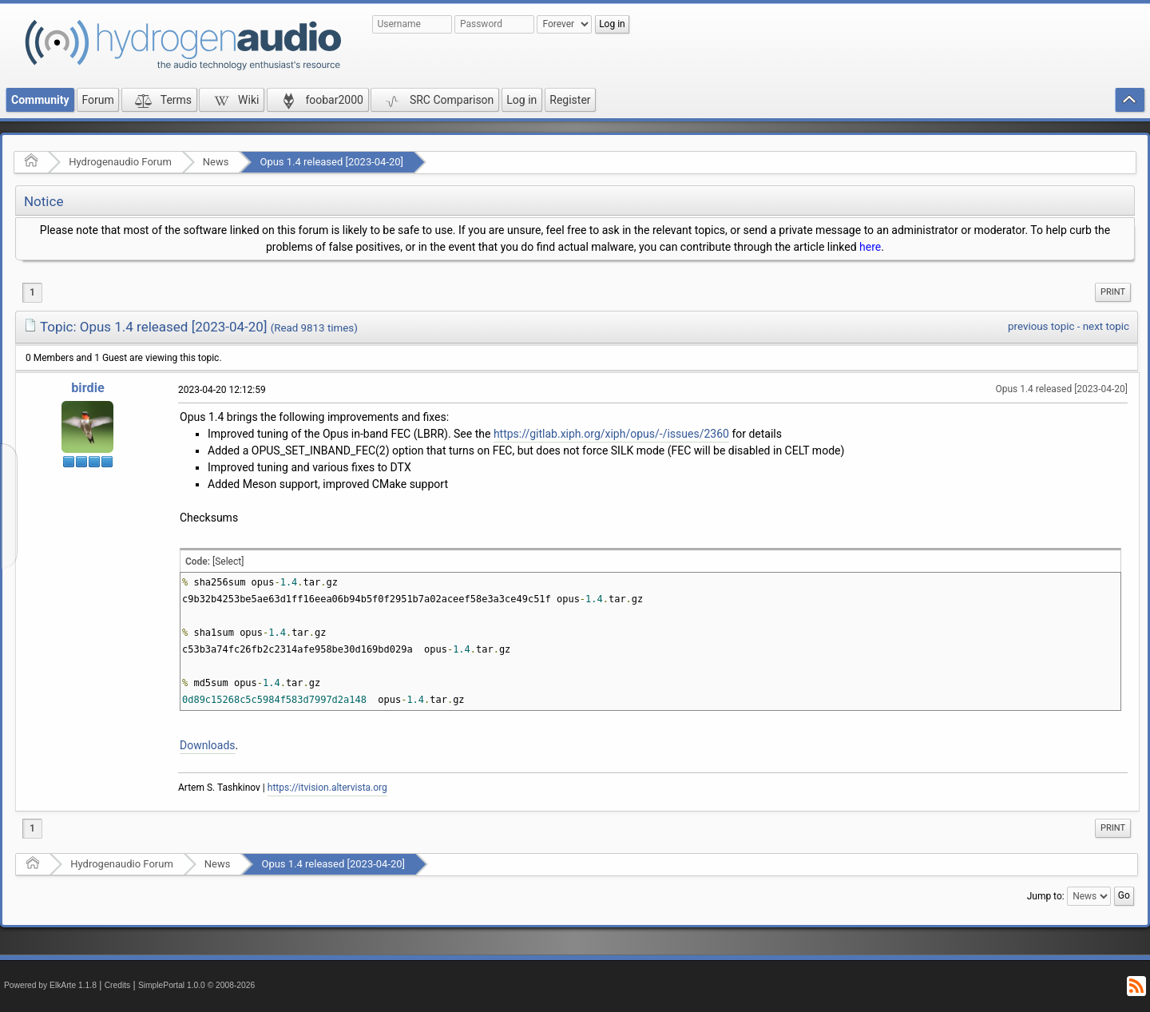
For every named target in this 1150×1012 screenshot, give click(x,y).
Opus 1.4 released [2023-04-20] (331, 162)
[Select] (228, 561)
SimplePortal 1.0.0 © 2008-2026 (196, 985)
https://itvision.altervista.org (327, 787)
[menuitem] (1113, 292)
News (216, 162)
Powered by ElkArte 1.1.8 (50, 985)
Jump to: (1046, 896)
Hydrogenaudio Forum (120, 162)
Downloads (208, 745)
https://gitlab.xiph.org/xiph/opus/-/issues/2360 (611, 433)
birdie (88, 387)
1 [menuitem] (32, 292)
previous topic (1041, 326)
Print (1112, 292)
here (870, 246)
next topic (1106, 326)
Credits (118, 985)
